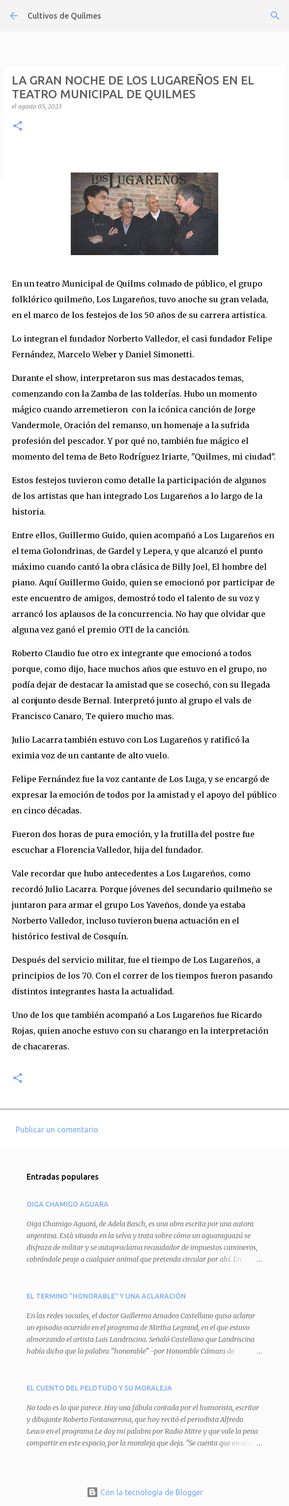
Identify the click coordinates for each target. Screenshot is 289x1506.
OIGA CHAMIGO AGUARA (68, 1204)
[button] (18, 126)
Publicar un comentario (57, 1129)
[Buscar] (275, 16)
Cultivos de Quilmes (64, 15)
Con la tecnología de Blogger (145, 1492)
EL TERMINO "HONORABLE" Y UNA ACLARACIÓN (106, 1296)
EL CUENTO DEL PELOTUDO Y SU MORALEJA (99, 1388)
